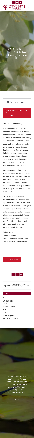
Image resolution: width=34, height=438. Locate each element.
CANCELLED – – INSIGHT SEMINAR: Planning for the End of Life (20, 286)
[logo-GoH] (14, 5)
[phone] (20, 2)
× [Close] (30, 99)
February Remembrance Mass (7, 285)
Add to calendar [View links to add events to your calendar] (12, 260)
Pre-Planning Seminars (10, 319)
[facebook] (13, 2)
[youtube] (17, 2)
